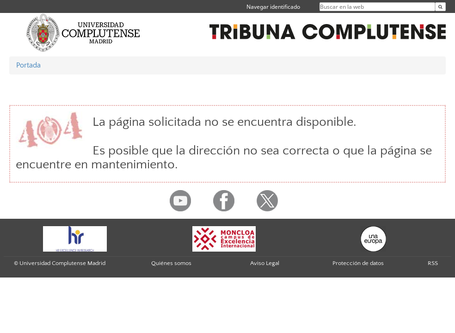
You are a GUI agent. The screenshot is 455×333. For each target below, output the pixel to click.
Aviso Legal (264, 263)
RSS (433, 263)
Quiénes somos (171, 263)
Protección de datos (358, 263)
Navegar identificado (273, 7)
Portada (28, 65)
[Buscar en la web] (440, 6)
